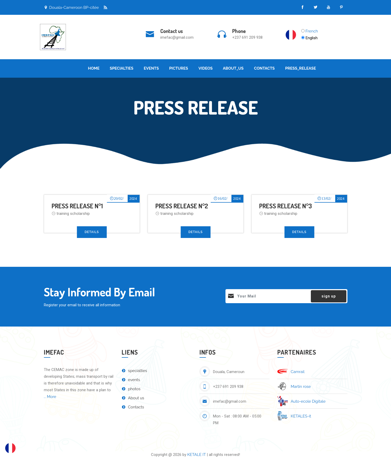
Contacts (264, 68)
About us (133, 398)
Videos (205, 68)
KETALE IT (196, 454)
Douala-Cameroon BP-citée (71, 7)
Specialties (121, 68)
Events (151, 68)
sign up (328, 296)
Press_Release (300, 68)
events (131, 379)
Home (94, 68)
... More (50, 396)
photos (131, 389)
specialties (134, 370)
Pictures (178, 68)
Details (92, 232)
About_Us (233, 68)
